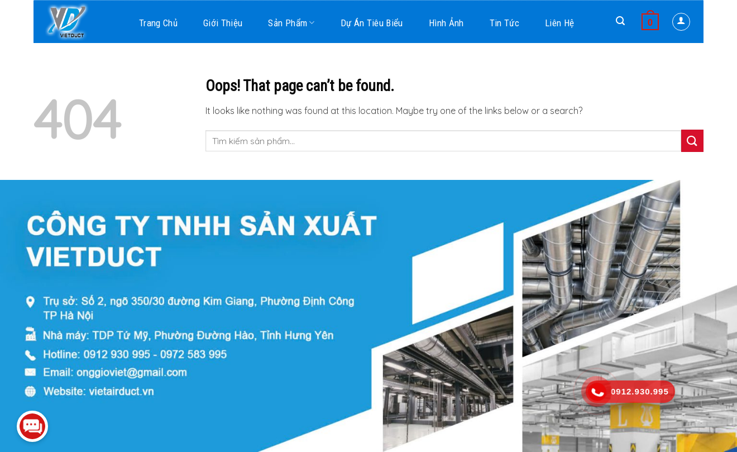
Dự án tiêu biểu (372, 22)
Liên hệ (559, 22)
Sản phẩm (291, 22)
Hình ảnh (446, 22)
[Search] (620, 21)
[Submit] (692, 140)
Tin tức (504, 22)
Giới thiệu (222, 22)
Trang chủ (158, 22)
